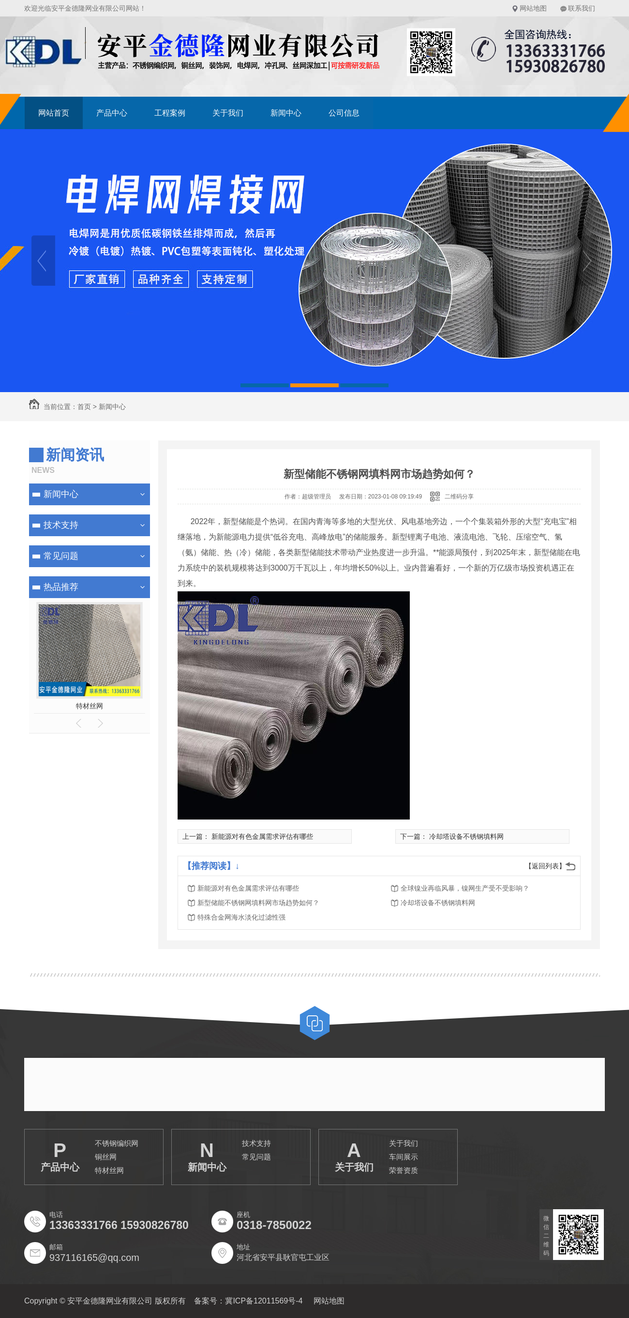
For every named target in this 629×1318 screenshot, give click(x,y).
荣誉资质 (403, 1170)
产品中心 (111, 113)
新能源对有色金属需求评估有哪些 (262, 836)
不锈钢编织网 (116, 1143)
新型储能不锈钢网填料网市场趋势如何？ (258, 903)
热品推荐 (61, 587)
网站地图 (533, 8)
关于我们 (227, 113)
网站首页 (53, 113)
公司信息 (344, 113)
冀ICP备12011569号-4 (263, 1301)
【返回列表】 (545, 866)
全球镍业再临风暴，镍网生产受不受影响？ (465, 888)
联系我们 (581, 8)
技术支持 (61, 525)
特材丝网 (89, 706)
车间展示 (403, 1157)
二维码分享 (459, 496)
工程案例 (169, 113)
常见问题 (61, 556)
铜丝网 (106, 1157)
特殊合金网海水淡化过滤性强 (241, 917)
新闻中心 (285, 113)
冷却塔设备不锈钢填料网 (466, 836)
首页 (84, 406)
